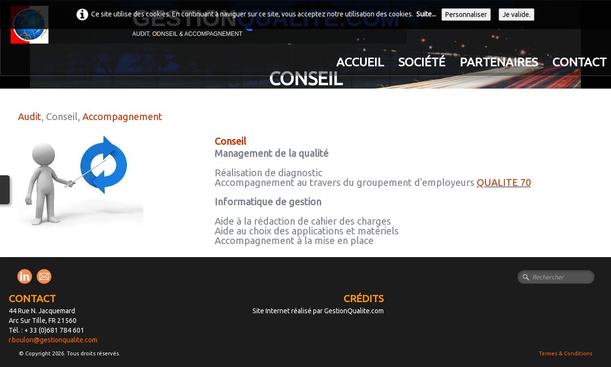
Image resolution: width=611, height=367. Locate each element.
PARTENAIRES (499, 62)
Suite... (426, 14)
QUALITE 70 (504, 182)
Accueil (360, 62)
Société (421, 62)
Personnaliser (466, 14)
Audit (29, 116)
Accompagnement (122, 116)
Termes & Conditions (565, 353)
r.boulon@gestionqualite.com (53, 340)
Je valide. (516, 14)
